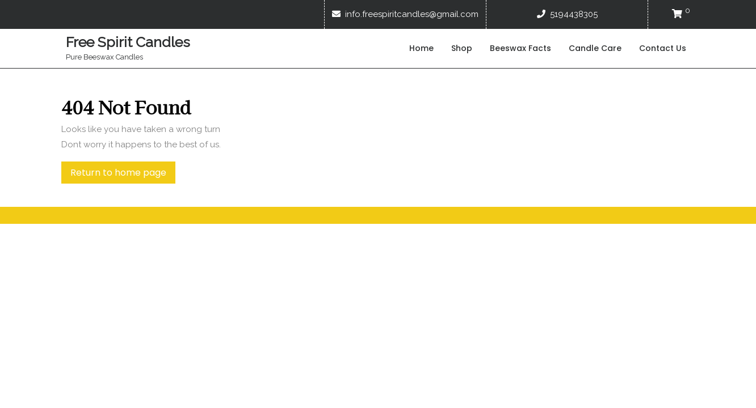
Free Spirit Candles (128, 41)
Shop (461, 48)
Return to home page (122, 174)
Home (421, 48)
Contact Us (662, 48)
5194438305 (567, 14)
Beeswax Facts (520, 48)
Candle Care (595, 48)
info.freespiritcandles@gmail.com (405, 14)
